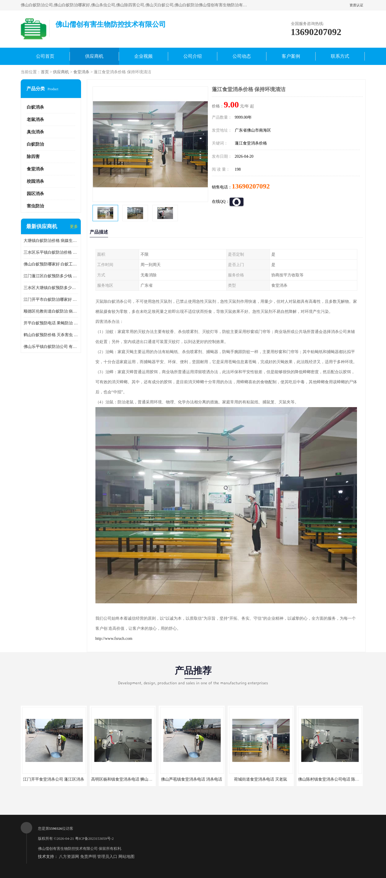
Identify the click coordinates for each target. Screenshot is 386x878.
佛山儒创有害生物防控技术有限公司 (68, 848)
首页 (45, 72)
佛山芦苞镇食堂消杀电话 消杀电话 (191, 779)
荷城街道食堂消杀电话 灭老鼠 (260, 779)
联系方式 (340, 56)
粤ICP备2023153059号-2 (94, 838)
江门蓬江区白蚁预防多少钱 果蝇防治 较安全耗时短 (51, 276)
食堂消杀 (81, 72)
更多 (74, 226)
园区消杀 (35, 193)
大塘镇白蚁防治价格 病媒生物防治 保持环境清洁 (51, 240)
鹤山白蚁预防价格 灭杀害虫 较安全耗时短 (51, 335)
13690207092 (251, 186)
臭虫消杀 (35, 132)
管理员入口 (107, 856)
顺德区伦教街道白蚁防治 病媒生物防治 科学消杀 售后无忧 (51, 311)
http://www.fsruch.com (113, 638)
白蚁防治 (35, 144)
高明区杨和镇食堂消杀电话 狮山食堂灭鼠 (128, 779)
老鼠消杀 (35, 119)
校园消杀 (35, 181)
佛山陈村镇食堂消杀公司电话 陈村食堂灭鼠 (337, 779)
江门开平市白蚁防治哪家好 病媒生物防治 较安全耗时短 (51, 299)
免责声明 (88, 856)
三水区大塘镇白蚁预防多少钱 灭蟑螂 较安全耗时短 (51, 288)
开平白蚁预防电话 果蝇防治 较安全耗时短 (51, 323)
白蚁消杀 (35, 107)
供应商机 (94, 56)
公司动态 (242, 56)
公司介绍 (192, 56)
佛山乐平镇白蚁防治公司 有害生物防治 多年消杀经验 (51, 346)
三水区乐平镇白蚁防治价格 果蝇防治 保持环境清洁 (51, 252)
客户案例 (291, 56)
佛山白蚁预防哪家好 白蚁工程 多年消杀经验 (51, 264)
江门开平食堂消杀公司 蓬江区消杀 (54, 779)
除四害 (33, 156)
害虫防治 (35, 206)
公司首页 (45, 56)
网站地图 (126, 856)
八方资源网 (69, 856)
